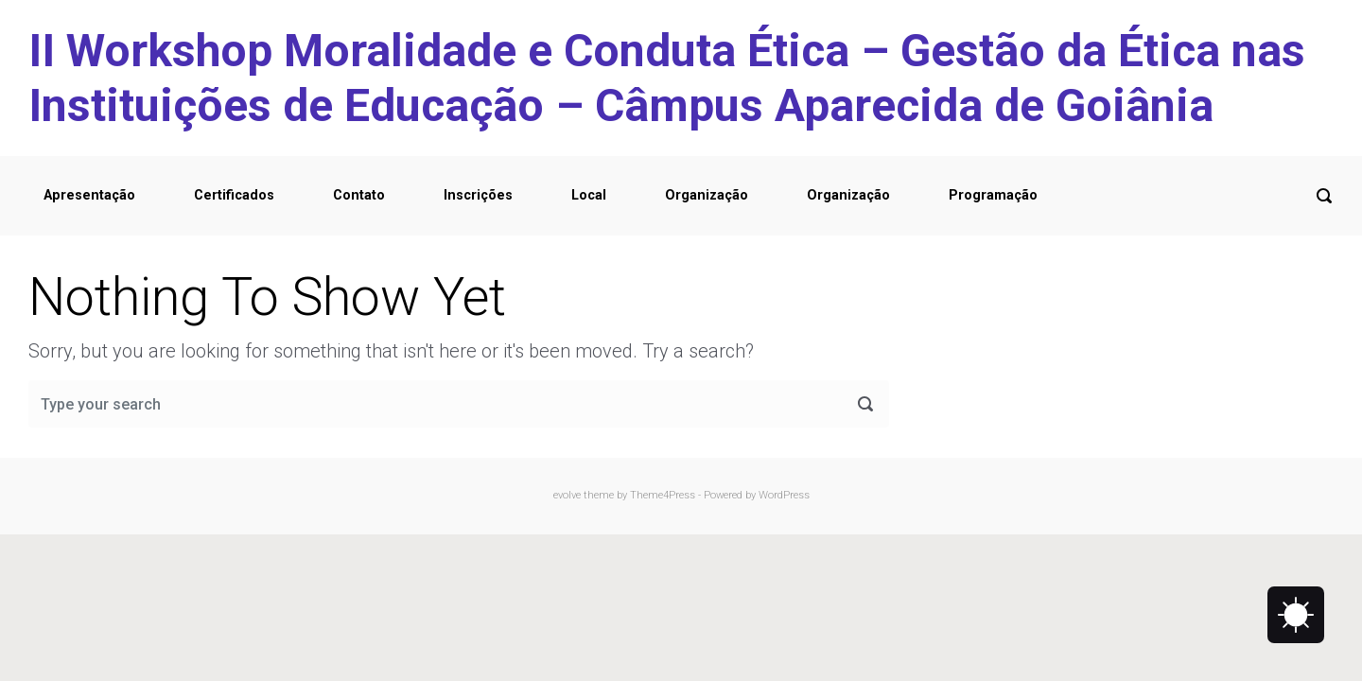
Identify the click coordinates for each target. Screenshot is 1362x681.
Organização (706, 195)
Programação (993, 195)
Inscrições (478, 195)
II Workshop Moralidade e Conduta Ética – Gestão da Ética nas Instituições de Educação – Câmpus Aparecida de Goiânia (666, 78)
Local (588, 195)
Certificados (234, 195)
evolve (567, 495)
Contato (359, 195)
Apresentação (89, 195)
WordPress (784, 495)
